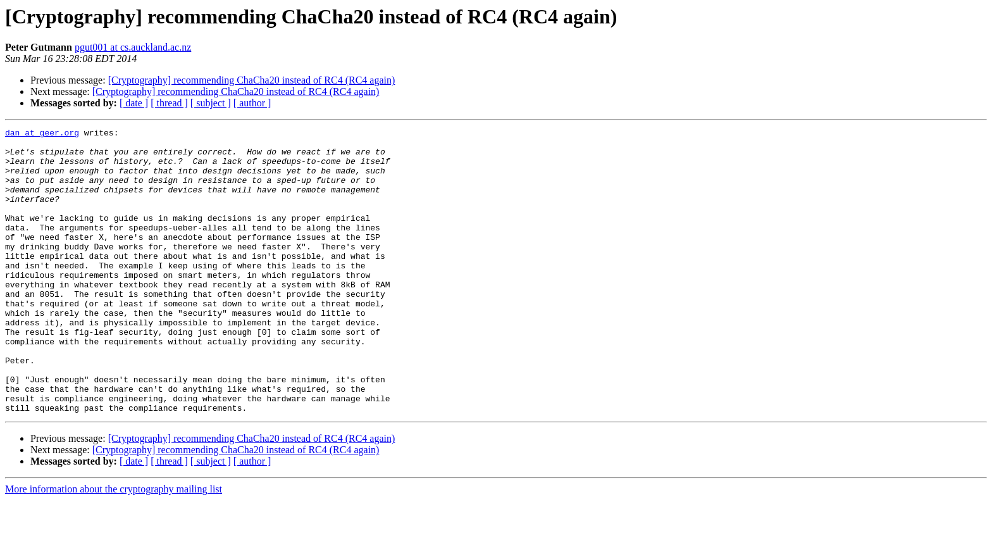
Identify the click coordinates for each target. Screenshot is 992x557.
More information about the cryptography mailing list (113, 546)
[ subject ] (210, 102)
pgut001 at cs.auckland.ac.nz (133, 47)
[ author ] (252, 102)
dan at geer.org (42, 134)
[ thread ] (169, 102)
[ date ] (134, 102)
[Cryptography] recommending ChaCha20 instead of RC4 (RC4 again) (251, 80)
